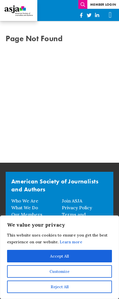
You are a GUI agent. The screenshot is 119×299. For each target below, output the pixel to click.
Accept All (59, 256)
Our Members (26, 214)
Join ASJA (72, 201)
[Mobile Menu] (110, 15)
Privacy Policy (77, 207)
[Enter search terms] (82, 4)
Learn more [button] (71, 241)
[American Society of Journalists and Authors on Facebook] (81, 15)
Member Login (103, 4)
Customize (59, 271)
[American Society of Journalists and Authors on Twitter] (89, 15)
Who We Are (24, 201)
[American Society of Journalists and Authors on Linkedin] (97, 15)
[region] (59, 257)
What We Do (24, 207)
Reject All (60, 286)
